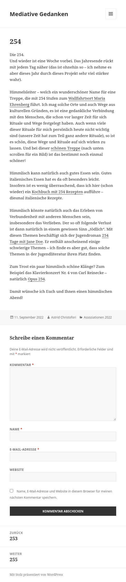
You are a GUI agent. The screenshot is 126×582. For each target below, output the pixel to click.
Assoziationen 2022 (98, 317)
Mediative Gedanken (39, 14)
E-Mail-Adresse (24, 449)
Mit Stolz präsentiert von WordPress (36, 574)
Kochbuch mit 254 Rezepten (57, 191)
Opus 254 (36, 278)
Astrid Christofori (63, 317)
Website (17, 470)
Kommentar (22, 365)
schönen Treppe (65, 148)
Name (16, 429)
